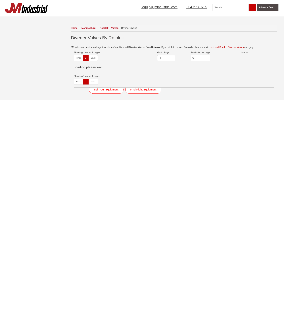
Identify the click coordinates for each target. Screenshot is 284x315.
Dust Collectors (16, 45)
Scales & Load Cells (18, 142)
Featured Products (210, 18)
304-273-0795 (194, 7)
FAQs (7, 297)
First (78, 57)
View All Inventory (15, 153)
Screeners (13, 148)
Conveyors (13, 33)
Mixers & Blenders (17, 106)
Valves (116, 28)
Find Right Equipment (143, 181)
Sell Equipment (117, 18)
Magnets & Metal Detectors (22, 93)
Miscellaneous (15, 100)
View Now (25, 251)
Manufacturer (89, 28)
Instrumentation (16, 81)
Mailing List (140, 18)
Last (93, 57)
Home (74, 28)
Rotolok (105, 28)
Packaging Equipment (19, 130)
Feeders (12, 63)
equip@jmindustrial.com (155, 7)
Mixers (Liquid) (15, 112)
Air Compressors (17, 27)
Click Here (219, 232)
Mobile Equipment (17, 118)
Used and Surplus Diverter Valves (226, 47)
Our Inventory (15, 18)
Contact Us (235, 18)
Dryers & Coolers (17, 39)
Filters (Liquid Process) (20, 69)
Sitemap (36, 281)
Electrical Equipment (19, 51)
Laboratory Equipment (19, 87)
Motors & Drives (16, 124)
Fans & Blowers (16, 57)
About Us (96, 18)
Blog (34, 292)
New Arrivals (161, 18)
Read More (85, 236)
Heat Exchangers (17, 75)
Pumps (11, 136)
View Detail (99, 117)
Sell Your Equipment (106, 181)
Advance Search (267, 7)
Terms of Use (39, 276)
